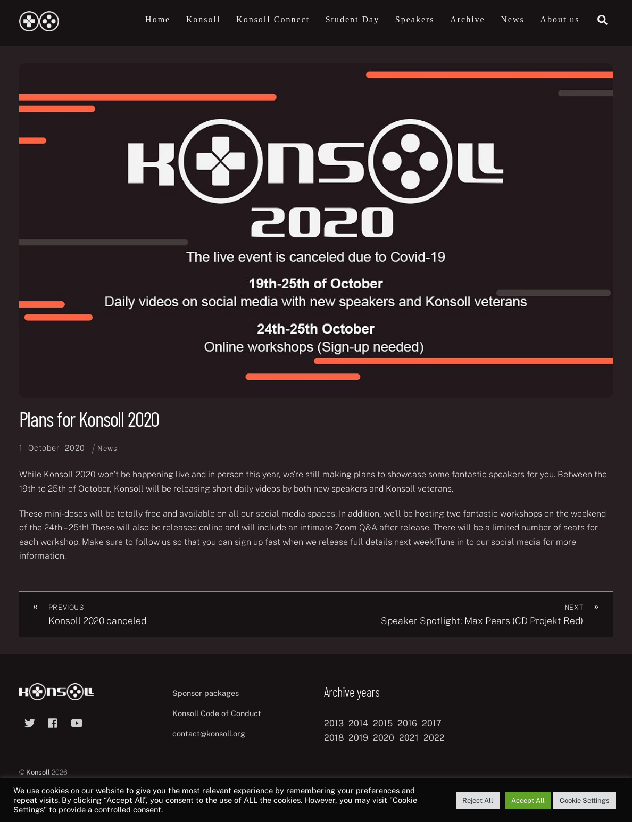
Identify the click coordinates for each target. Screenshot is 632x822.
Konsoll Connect (273, 19)
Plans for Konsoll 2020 (89, 418)
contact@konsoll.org (208, 733)
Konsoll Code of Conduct (216, 713)
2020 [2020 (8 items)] (383, 738)
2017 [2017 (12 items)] (432, 723)
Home (157, 19)
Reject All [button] (477, 800)
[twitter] (29, 721)
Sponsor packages (205, 693)
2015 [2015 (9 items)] (383, 723)
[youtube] (76, 721)
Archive (467, 19)
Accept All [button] (528, 800)
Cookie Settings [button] (585, 800)
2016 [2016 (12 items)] (407, 723)
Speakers (415, 19)
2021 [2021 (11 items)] (409, 738)
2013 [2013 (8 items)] (334, 723)
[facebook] (53, 721)
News (512, 19)
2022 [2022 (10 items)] (434, 738)
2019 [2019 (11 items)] (358, 738)
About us (559, 19)
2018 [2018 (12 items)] (334, 738)
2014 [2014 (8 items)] (358, 723)
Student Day (353, 19)
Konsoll (203, 19)
